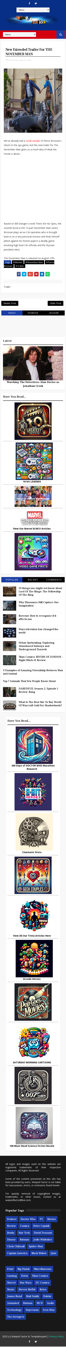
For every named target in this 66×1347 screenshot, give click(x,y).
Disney (11, 1240)
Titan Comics (40, 1276)
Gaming (12, 1276)
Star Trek (24, 1233)
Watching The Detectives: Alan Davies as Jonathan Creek (33, 384)
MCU (40, 1303)
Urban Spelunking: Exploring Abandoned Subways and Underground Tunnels (36, 647)
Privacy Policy (56, 1337)
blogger (54, 313)
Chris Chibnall (16, 1247)
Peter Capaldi (41, 1226)
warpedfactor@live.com (18, 1200)
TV (41, 1219)
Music (11, 1290)
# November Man (34, 262)
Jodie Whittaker (42, 1240)
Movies (51, 1219)
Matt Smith (32, 1296)
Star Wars (26, 1283)
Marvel (11, 1283)
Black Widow (39, 1253)
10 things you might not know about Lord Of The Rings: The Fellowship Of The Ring (40, 592)
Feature (11, 1219)
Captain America (17, 1253)
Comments (54, 580)
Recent (33, 580)
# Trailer (20, 265)
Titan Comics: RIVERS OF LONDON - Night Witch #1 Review (41, 659)
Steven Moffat (27, 1290)
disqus (11, 313)
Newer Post (9, 303)
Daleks (47, 1296)
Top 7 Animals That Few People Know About (29, 681)
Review (11, 1226)
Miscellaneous (42, 1269)
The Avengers (15, 1317)
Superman (32, 1310)
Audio (50, 1303)
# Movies (17, 262)
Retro (43, 1290)
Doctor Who (28, 1219)
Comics (24, 1226)
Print (10, 1269)
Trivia (24, 1276)
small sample (33, 140)
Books (10, 1233)
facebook (33, 313)
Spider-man (36, 1247)
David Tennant (43, 1233)
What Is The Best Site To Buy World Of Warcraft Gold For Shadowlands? (40, 704)
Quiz (53, 1253)
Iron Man (49, 1310)
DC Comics (42, 1283)
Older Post (55, 303)
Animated (13, 1303)
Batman (24, 1240)
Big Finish (23, 1269)
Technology (14, 1310)
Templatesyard (39, 1337)
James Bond (14, 1296)
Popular (12, 580)
